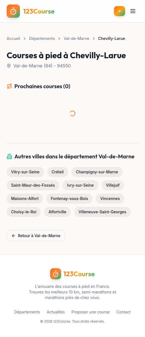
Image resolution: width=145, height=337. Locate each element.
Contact (123, 312)
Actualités (56, 312)
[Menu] (132, 11)
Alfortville (57, 211)
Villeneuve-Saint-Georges (102, 211)
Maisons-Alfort (24, 198)
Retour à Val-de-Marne (35, 235)
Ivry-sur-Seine (80, 185)
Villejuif (113, 185)
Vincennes (110, 198)
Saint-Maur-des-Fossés (33, 185)
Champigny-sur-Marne (97, 171)
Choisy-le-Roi (23, 211)
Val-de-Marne (76, 38)
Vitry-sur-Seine (25, 171)
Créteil (58, 171)
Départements (42, 38)
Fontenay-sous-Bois (69, 198)
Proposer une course (90, 312)
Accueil (13, 38)
